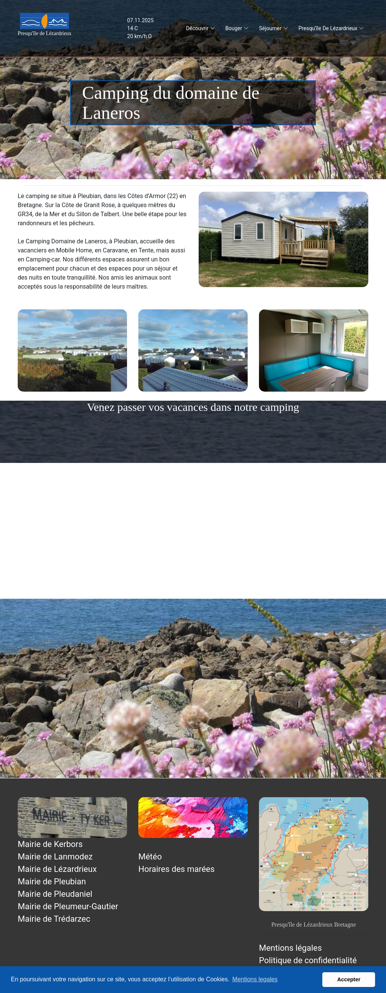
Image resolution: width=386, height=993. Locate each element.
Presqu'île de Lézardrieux (328, 28)
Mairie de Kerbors (50, 844)
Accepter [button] (348, 979)
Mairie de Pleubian (52, 881)
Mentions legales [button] (254, 979)
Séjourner (270, 28)
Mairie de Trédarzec (54, 919)
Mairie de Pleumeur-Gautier (68, 906)
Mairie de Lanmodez (55, 856)
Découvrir (197, 28)
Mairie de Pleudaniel (55, 894)
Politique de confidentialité (308, 960)
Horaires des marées (176, 869)
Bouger (233, 28)
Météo (150, 856)
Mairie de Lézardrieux (57, 869)
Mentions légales (290, 948)
